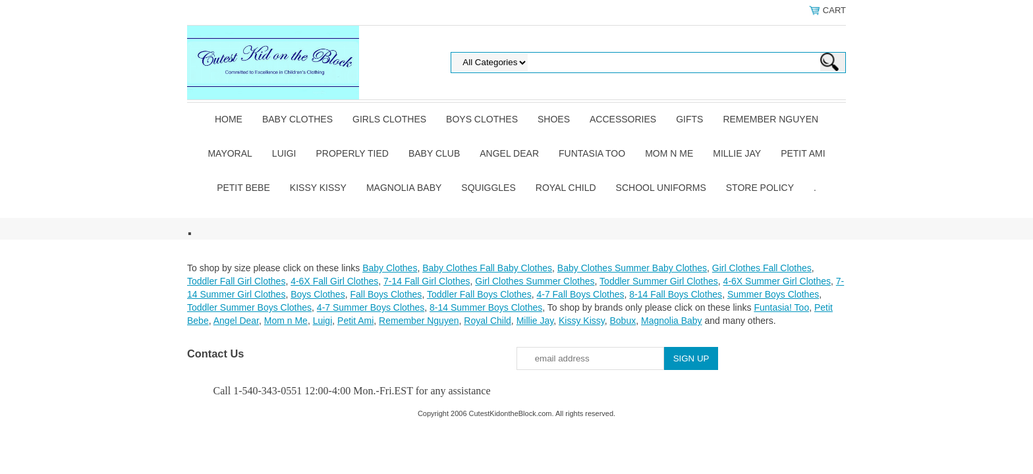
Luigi (284, 153)
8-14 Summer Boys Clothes (486, 307)
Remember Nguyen (770, 119)
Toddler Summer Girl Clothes (659, 281)
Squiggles (488, 187)
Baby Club (434, 153)
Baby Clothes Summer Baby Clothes (632, 268)
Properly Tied (352, 153)
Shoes (554, 119)
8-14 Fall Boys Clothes (675, 294)
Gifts (689, 119)
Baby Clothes (297, 119)
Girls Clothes (389, 119)
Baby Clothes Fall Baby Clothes (487, 268)
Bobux (622, 320)
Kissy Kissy (318, 187)
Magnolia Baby (403, 187)
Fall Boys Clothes (386, 294)
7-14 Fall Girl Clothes (426, 281)
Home (228, 119)
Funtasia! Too (781, 307)
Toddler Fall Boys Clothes (479, 294)
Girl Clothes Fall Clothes (762, 268)
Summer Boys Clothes (773, 294)
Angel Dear (509, 153)
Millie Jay (737, 153)
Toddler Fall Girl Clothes (236, 281)
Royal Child (566, 187)
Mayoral (230, 153)
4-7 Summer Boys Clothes (370, 307)
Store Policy (760, 187)
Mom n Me (669, 153)
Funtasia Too (592, 153)
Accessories (623, 119)
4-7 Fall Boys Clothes (580, 294)
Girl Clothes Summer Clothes (534, 281)
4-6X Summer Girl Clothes (777, 281)
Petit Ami (803, 153)
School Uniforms (661, 187)
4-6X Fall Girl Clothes (334, 281)
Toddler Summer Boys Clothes (249, 307)
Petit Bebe (243, 187)
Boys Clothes (482, 119)
